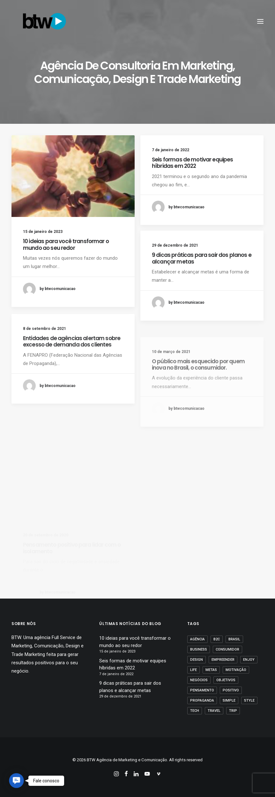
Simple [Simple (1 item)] (229, 700)
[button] (73, 176)
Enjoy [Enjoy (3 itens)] (249, 660)
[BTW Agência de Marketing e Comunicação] (44, 21)
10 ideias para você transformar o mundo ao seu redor (66, 244)
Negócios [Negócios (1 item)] (199, 680)
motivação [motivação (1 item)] (236, 670)
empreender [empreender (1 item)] (223, 660)
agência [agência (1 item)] (197, 639)
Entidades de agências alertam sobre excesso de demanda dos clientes (71, 365)
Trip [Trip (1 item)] (233, 711)
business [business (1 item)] (198, 649)
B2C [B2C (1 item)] (216, 639)
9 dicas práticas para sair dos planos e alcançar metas (201, 258)
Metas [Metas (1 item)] (211, 670)
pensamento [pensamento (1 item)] (202, 690)
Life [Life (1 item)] (193, 670)
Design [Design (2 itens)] (196, 660)
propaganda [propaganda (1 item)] (202, 700)
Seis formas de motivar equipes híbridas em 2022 (192, 163)
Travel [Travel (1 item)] (214, 711)
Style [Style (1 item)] (249, 700)
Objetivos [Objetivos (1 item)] (225, 680)
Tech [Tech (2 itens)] (194, 711)
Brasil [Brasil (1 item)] (234, 639)
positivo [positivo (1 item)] (231, 690)
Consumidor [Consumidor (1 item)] (227, 649)
